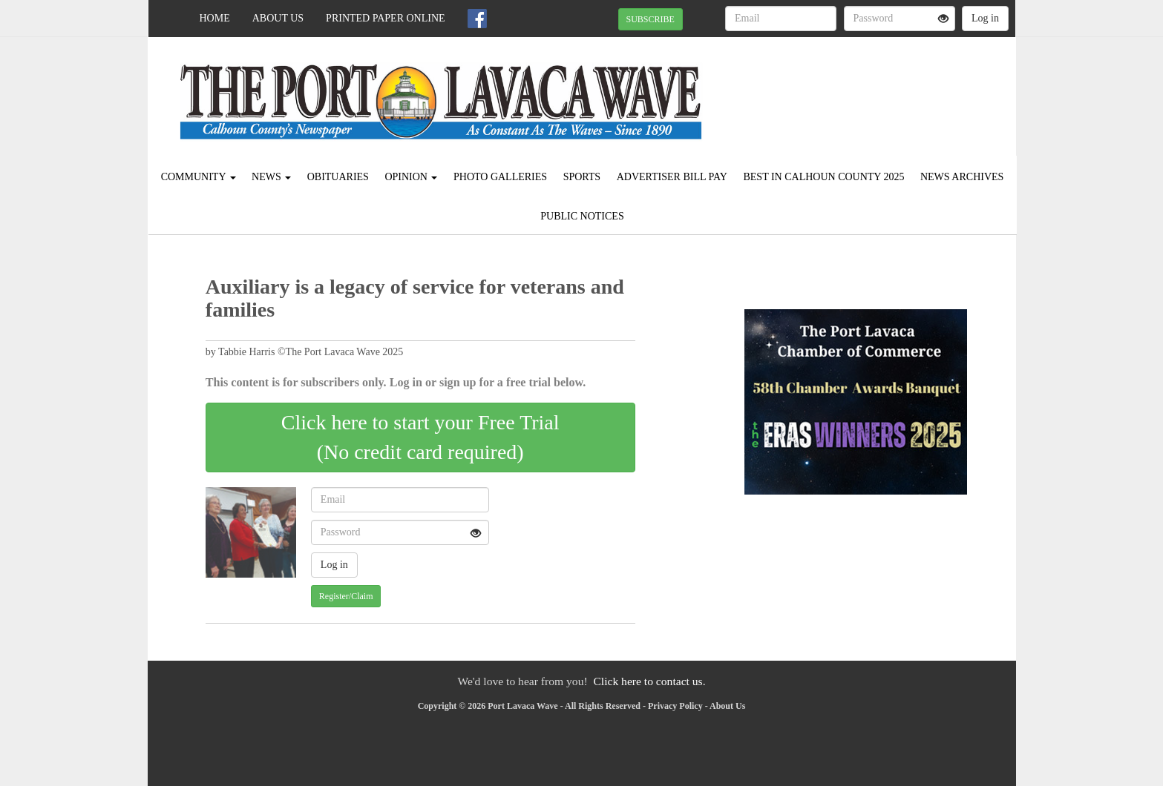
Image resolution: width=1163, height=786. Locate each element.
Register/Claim (346, 596)
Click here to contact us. (649, 681)
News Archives (961, 176)
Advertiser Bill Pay (672, 176)
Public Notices (581, 216)
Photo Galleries (500, 176)
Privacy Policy (675, 706)
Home (215, 18)
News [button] (271, 176)
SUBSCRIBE (650, 19)
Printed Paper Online (385, 18)
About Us (278, 18)
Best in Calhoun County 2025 (823, 176)
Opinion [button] (410, 176)
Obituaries (338, 176)
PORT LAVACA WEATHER (879, 89)
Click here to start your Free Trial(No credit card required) (420, 437)
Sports (582, 176)
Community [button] (198, 176)
